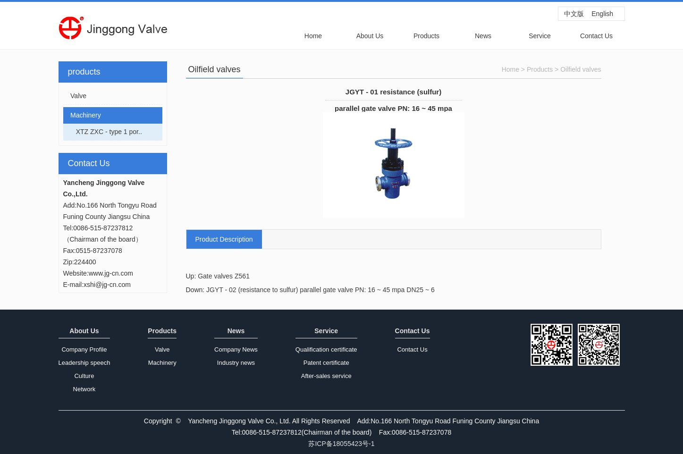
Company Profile (84, 349)
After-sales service (326, 375)
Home (313, 36)
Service (540, 36)
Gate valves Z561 (224, 276)
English (602, 13)
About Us (370, 36)
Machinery (82, 115)
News (483, 36)
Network (84, 389)
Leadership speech (84, 362)
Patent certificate (326, 362)
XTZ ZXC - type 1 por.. (102, 131)
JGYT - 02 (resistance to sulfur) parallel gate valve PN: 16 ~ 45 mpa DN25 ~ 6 (320, 290)
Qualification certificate (326, 349)
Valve (75, 96)
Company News (236, 349)
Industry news (236, 362)
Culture (84, 375)
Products (426, 36)
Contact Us (596, 36)
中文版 (574, 13)
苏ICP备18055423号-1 (341, 443)
